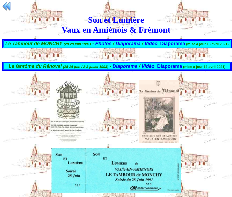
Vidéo (151, 43)
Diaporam (168, 66)
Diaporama (128, 43)
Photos (104, 43)
